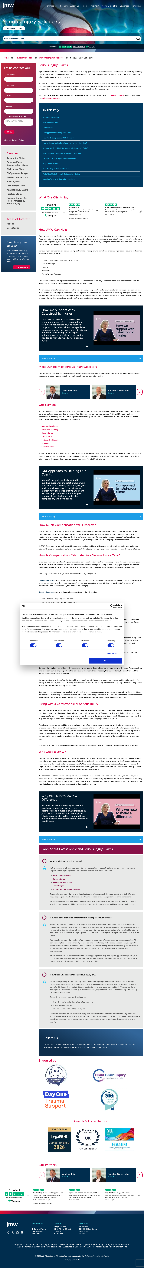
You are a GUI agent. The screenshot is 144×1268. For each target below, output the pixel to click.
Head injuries (47, 433)
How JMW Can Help (50, 122)
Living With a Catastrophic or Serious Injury (59, 158)
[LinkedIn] (22, 1233)
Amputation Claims (16, 158)
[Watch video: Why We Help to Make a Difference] (91, 811)
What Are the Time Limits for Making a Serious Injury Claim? (65, 148)
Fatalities (45, 443)
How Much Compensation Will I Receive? (58, 138)
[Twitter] (12, 1233)
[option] (68, 392)
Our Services (48, 127)
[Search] (69, 38)
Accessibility (32, 1244)
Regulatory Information (117, 1244)
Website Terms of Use (70, 1244)
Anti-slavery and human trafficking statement (39, 1247)
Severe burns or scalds (62, 882)
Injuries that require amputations (67, 889)
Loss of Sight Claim (16, 186)
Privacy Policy (18, 140)
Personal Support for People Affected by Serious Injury (17, 201)
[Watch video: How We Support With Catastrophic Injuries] (91, 328)
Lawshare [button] (124, 6)
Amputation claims (50, 426)
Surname (13, 85)
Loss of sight (47, 436)
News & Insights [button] (109, 6)
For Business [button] (52, 6)
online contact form (51, 98)
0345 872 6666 (117, 95)
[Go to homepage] (8, 6)
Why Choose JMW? (50, 164)
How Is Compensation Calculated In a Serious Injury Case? (65, 143)
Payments (136, 6)
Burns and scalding (50, 430)
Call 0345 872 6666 (14, 28)
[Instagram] (17, 1233)
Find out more (22, 267)
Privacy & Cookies (49, 1244)
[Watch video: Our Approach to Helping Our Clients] (91, 487)
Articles (10, 224)
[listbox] (91, 392)
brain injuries (65, 876)
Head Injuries (13, 181)
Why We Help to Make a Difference (56, 169)
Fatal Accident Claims (17, 177)
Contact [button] (95, 6)
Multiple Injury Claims (17, 190)
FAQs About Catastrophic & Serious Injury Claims (61, 174)
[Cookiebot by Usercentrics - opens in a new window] (112, 606)
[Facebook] (8, 1233)
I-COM (76, 1260)
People (85, 6)
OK (105, 661)
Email (12, 95)
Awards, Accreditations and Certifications (107, 1247)
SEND (9, 132)
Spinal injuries (48, 447)
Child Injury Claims (16, 169)
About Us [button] (74, 6)
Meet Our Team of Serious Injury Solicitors (59, 179)
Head (55, 876)
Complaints (18, 1244)
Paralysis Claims (14, 194)
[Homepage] (15, 1225)
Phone (12, 106)
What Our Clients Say (51, 117)
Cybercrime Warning (94, 1244)
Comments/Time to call (19, 116)
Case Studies (13, 228)
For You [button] (64, 6)
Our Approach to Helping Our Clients (57, 133)
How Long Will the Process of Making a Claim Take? (62, 153)
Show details (112, 654)
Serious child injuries (50, 440)
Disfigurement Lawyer (17, 173)
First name (14, 74)
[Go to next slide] (140, 392)
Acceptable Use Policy (74, 1247)
